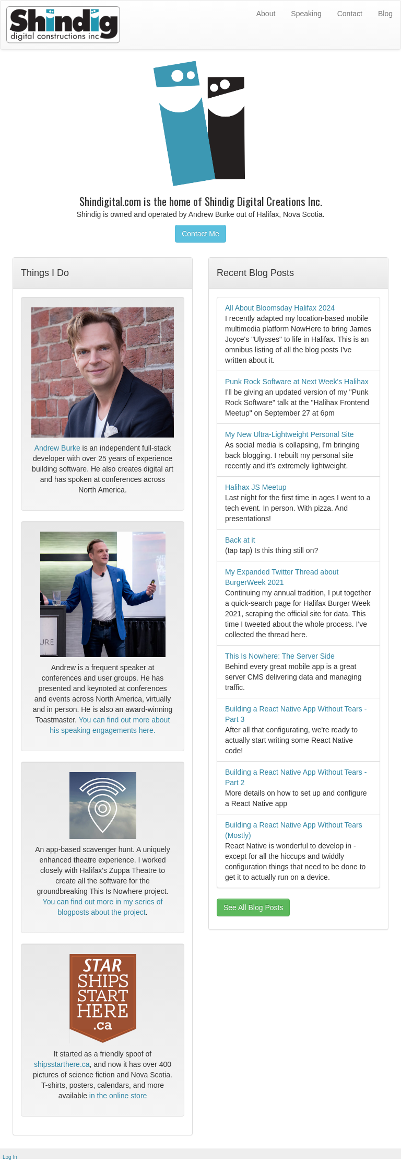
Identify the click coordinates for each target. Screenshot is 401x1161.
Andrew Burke (57, 448)
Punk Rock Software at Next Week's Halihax (297, 381)
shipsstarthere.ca (62, 1064)
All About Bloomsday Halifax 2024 (280, 308)
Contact (349, 13)
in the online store (118, 1095)
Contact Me (200, 233)
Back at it (240, 540)
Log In (10, 1157)
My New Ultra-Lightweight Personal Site (289, 434)
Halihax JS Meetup (256, 487)
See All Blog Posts (253, 907)
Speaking (306, 13)
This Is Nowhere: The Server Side (280, 656)
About (266, 13)
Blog (385, 13)
